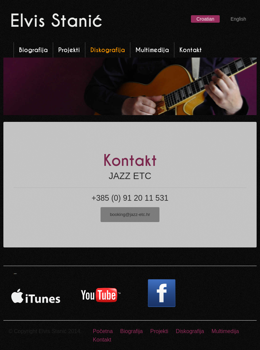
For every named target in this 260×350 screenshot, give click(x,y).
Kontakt (190, 50)
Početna (103, 331)
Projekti (69, 50)
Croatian (205, 19)
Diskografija (107, 50)
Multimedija (152, 50)
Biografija (33, 50)
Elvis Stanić (56, 21)
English (238, 19)
